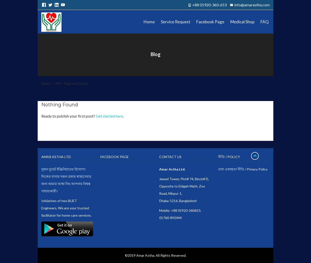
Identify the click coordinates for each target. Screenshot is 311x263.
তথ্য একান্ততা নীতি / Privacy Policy (243, 169)
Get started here (109, 116)
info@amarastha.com (252, 4)
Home (45, 83)
